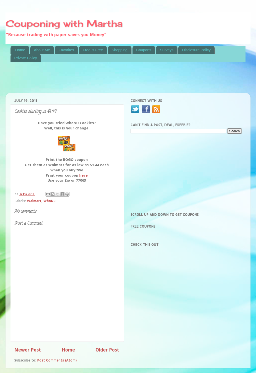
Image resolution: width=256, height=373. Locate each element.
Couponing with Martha (64, 23)
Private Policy (25, 58)
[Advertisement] (101, 80)
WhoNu (50, 201)
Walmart (34, 201)
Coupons (143, 50)
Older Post (107, 350)
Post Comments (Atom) (57, 360)
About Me (42, 50)
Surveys (166, 50)
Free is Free (93, 50)
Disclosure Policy (196, 50)
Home (20, 50)
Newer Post (27, 350)
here (83, 175)
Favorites (66, 50)
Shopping (120, 50)
